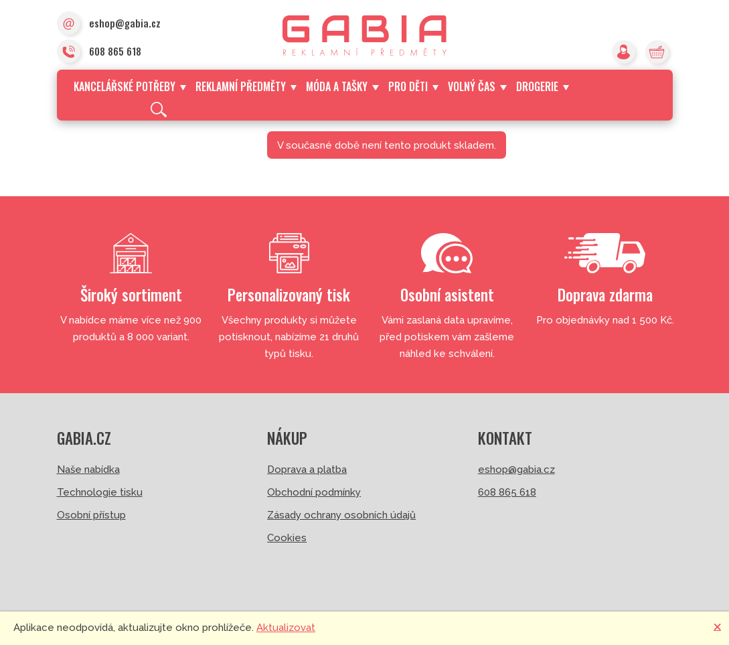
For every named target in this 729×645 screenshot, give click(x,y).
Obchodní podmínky (314, 492)
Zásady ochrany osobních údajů (341, 515)
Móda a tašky (342, 86)
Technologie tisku (100, 492)
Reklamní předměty (246, 86)
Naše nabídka (88, 469)
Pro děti (413, 86)
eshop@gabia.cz (109, 24)
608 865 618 (99, 52)
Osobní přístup (91, 515)
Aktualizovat (285, 628)
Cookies (287, 538)
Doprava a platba (307, 469)
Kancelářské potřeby (130, 86)
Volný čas (477, 86)
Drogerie (542, 86)
